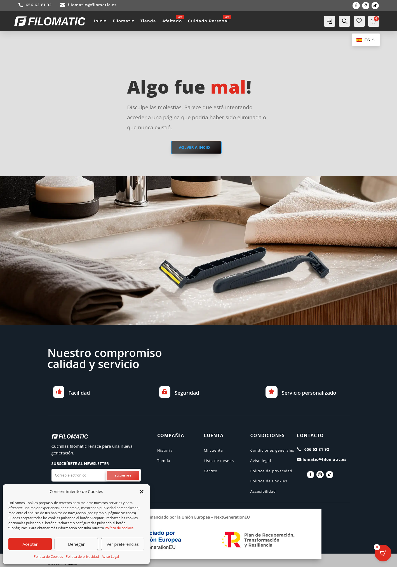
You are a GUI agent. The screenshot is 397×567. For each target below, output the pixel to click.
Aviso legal (260, 460)
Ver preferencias (123, 544)
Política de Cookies (48, 556)
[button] (141, 491)
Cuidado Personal (208, 20)
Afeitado (172, 20)
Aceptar (30, 544)
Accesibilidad (263, 491)
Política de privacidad (82, 556)
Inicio (100, 20)
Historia (165, 450)
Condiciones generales (272, 450)
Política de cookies (119, 528)
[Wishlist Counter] (359, 20)
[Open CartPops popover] (383, 553)
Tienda (148, 20)
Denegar (76, 544)
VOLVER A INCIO (194, 147)
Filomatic (123, 20)
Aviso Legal (110, 556)
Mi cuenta (213, 450)
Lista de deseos (219, 460)
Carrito (210, 470)
